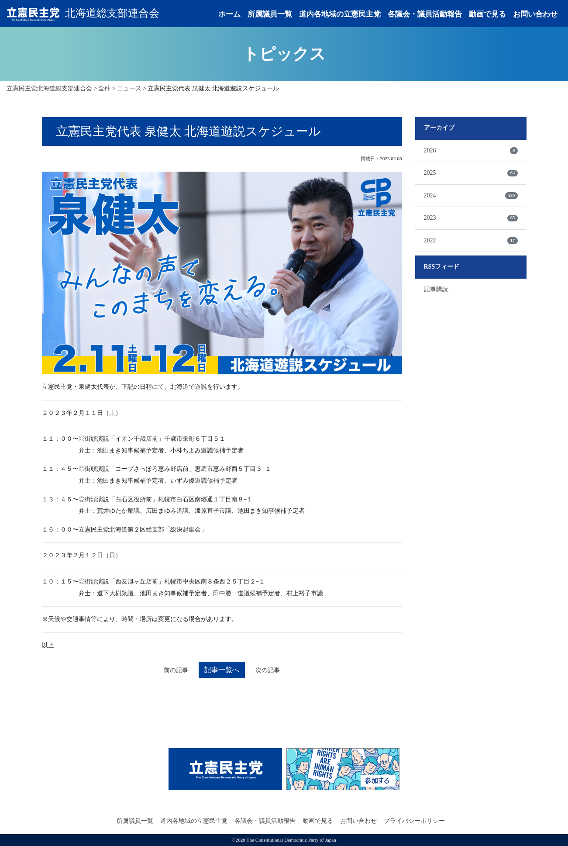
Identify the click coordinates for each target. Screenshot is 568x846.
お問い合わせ (535, 14)
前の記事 (176, 670)
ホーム (229, 14)
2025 (471, 172)
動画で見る (487, 14)
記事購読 (436, 289)
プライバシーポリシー (414, 821)
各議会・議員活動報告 (425, 14)
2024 (471, 195)
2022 (471, 240)
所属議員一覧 (270, 14)
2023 (471, 217)
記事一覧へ (221, 669)
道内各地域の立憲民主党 (340, 14)
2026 (471, 150)
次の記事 (267, 670)
